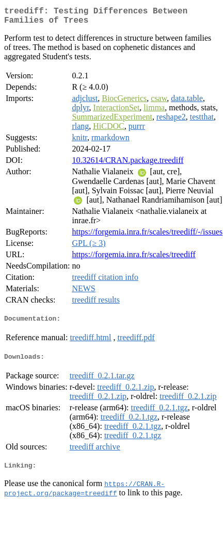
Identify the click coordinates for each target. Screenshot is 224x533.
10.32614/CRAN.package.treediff (127, 164)
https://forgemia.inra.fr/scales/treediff (133, 258)
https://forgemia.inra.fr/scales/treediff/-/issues (147, 235)
